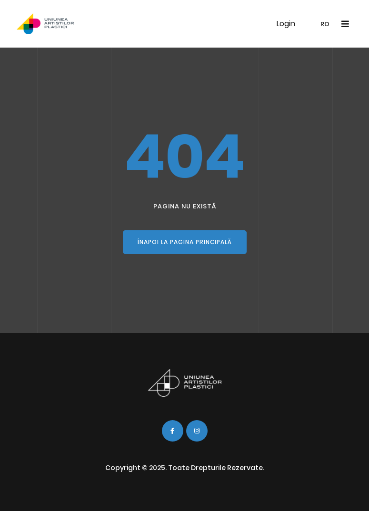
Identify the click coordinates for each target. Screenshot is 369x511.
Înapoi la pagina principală (185, 242)
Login (286, 23)
